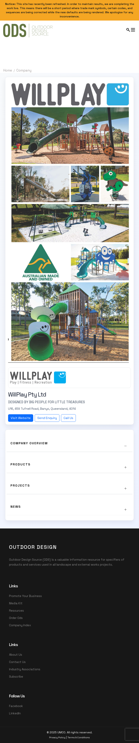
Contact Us (17, 662)
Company (23, 70)
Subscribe (16, 676)
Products (20, 464)
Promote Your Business (25, 596)
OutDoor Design (33, 547)
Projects (20, 485)
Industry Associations (24, 669)
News (15, 507)
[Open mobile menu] (131, 29)
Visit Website (21, 418)
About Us (15, 654)
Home (7, 70)
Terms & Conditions (79, 737)
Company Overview (29, 443)
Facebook (16, 706)
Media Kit (16, 603)
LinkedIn (15, 713)
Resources (16, 610)
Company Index (20, 625)
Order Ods (16, 618)
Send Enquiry (47, 418)
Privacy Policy (57, 737)
